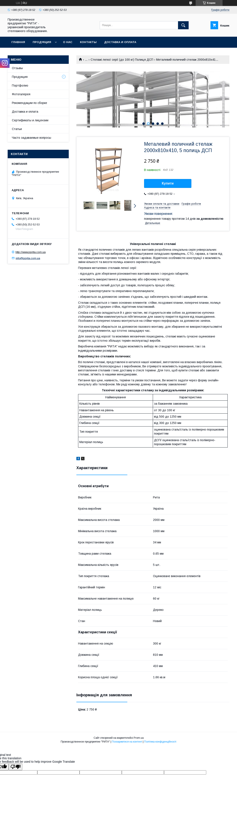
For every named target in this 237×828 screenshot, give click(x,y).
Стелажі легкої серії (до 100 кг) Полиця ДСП (122, 59)
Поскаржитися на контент (127, 741)
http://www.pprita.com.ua (30, 252)
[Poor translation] (15, 766)
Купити (168, 183)
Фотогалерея (21, 94)
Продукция (42, 42)
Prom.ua (139, 737)
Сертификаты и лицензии (30, 120)
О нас (67, 42)
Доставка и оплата (120, 42)
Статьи (17, 129)
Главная (18, 42)
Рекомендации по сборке (29, 103)
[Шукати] (183, 25)
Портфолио (20, 85)
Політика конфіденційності (160, 741)
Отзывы (17, 68)
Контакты (88, 42)
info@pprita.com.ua (28, 258)
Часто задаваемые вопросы (31, 137)
